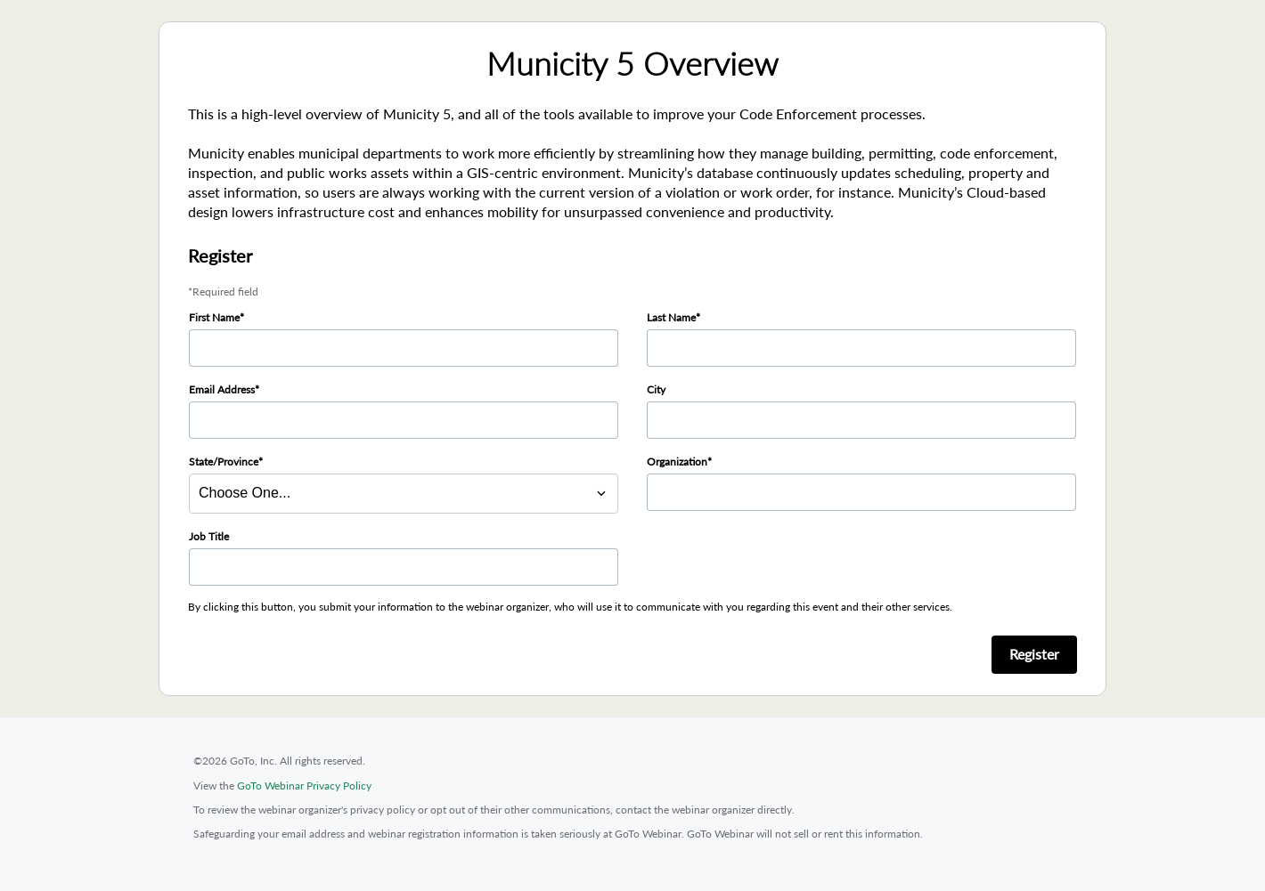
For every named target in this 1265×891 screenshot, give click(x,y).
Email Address (222, 389)
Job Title (209, 536)
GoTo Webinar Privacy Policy (304, 785)
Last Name (671, 317)
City (656, 389)
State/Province (223, 461)
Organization (677, 461)
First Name (214, 317)
